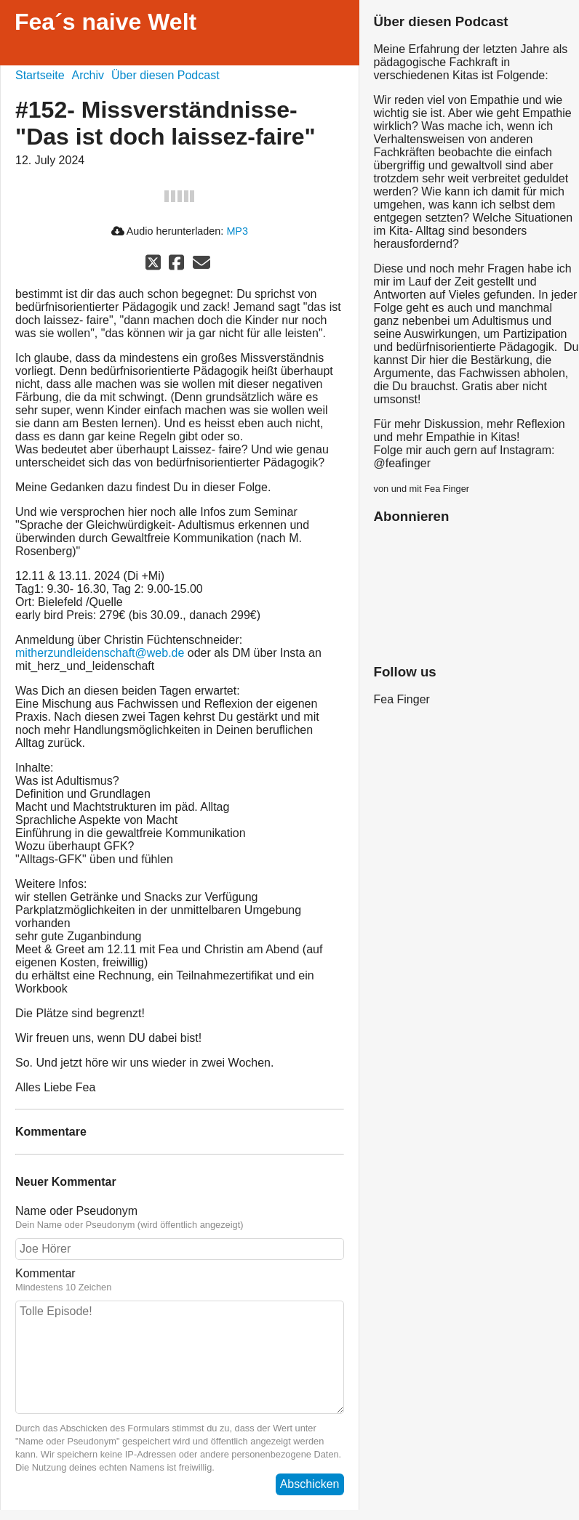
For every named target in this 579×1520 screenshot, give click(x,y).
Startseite (40, 75)
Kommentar (45, 1273)
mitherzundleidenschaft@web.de (99, 653)
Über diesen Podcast (165, 75)
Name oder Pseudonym (76, 1211)
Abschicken (310, 1484)
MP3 (237, 231)
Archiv (88, 75)
